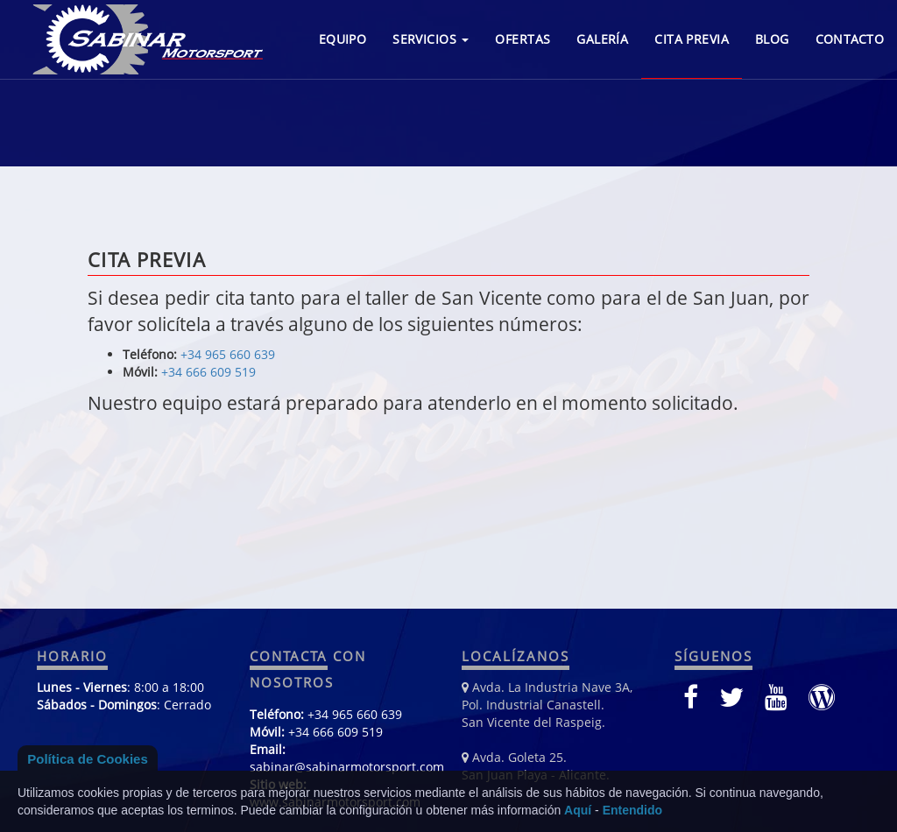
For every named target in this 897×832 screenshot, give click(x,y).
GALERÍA (602, 39)
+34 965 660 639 (227, 354)
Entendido (632, 810)
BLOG (772, 39)
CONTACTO (850, 39)
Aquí (577, 810)
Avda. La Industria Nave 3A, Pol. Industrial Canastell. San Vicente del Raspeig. (547, 704)
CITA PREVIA (691, 39)
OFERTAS (522, 39)
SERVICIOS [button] (430, 39)
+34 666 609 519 (208, 371)
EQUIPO (343, 39)
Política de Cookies (87, 758)
